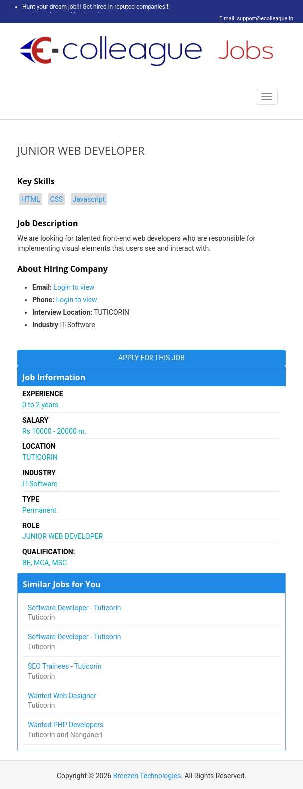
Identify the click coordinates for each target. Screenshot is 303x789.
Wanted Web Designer (63, 696)
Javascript (89, 199)
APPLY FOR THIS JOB (151, 358)
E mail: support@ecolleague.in (253, 18)
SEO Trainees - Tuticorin (65, 666)
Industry (45, 325)
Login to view (73, 287)
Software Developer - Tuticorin (75, 608)
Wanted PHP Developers (66, 725)
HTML (30, 199)
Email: (42, 287)
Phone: (43, 300)
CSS (56, 199)
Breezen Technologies (147, 776)
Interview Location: (62, 312)
